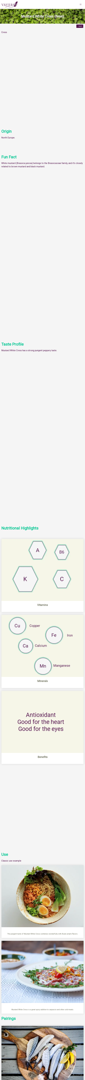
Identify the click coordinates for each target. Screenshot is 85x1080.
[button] (80, 4)
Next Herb (78, 1029)
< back (80, 26)
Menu (5, 1022)
